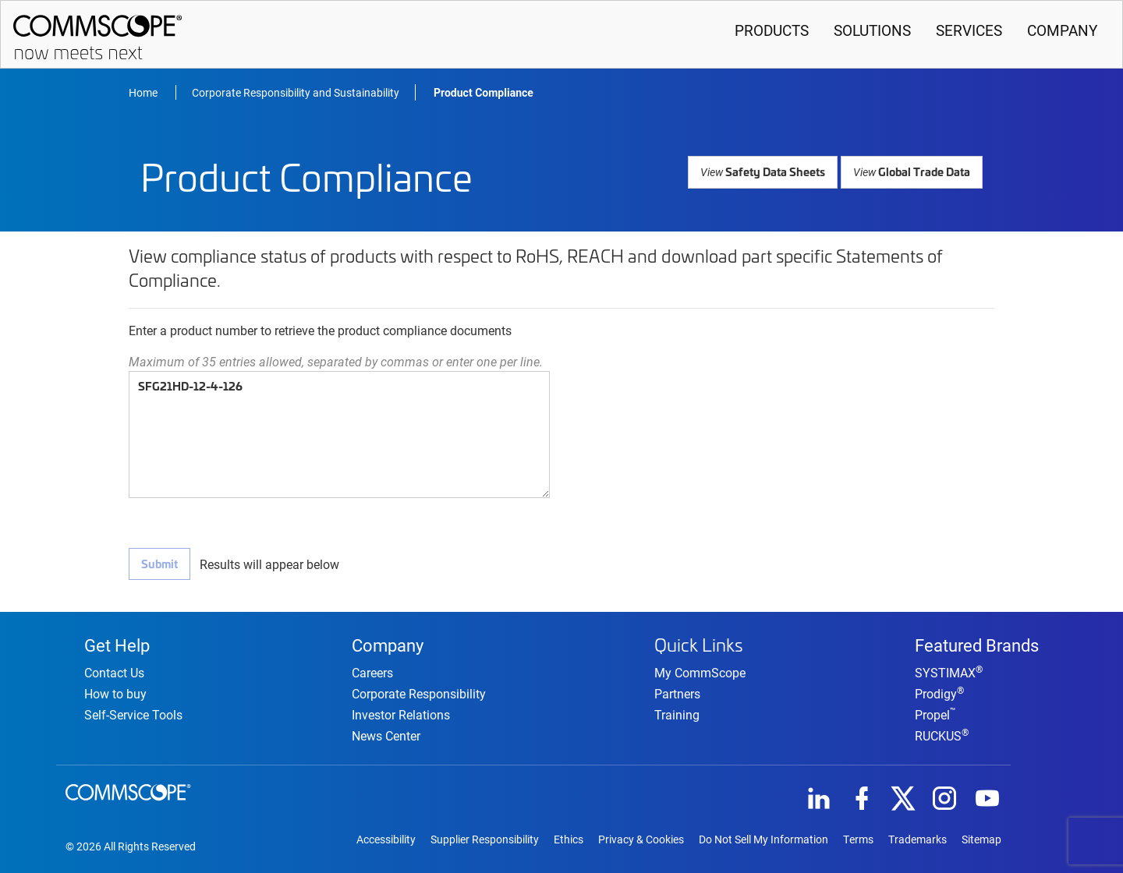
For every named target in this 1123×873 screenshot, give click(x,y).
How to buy (115, 691)
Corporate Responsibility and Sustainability (295, 92)
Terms (858, 838)
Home (144, 92)
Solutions (872, 30)
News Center (386, 733)
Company (1062, 30)
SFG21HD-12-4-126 (339, 434)
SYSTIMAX (949, 670)
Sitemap (981, 838)
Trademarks (917, 838)
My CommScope (700, 668)
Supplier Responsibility (484, 838)
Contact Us (114, 670)
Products (772, 30)
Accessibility (386, 838)
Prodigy (939, 691)
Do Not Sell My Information (763, 838)
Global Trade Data (914, 171)
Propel (935, 712)
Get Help (117, 641)
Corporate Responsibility (419, 691)
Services (969, 30)
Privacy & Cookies (641, 838)
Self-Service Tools (133, 712)
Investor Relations (401, 712)
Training (677, 710)
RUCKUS (942, 733)
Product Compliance (483, 93)
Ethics (568, 838)
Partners (677, 689)
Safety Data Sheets (770, 171)
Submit (158, 563)
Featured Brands (977, 641)
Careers (372, 670)
